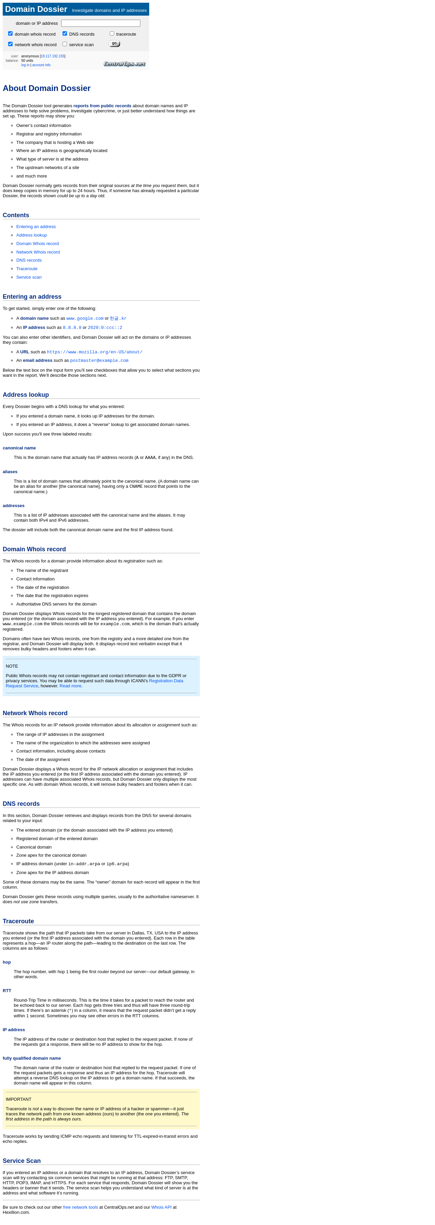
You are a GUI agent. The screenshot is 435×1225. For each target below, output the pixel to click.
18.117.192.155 (53, 56)
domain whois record (35, 34)
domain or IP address (37, 23)
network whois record (35, 44)
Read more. (71, 690)
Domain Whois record (37, 243)
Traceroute (26, 268)
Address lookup (31, 235)
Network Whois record (38, 252)
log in (25, 65)
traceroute (125, 34)
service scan (81, 44)
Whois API (161, 1212)
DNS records (81, 34)
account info (41, 65)
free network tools (80, 1212)
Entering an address (36, 226)
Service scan (28, 277)
